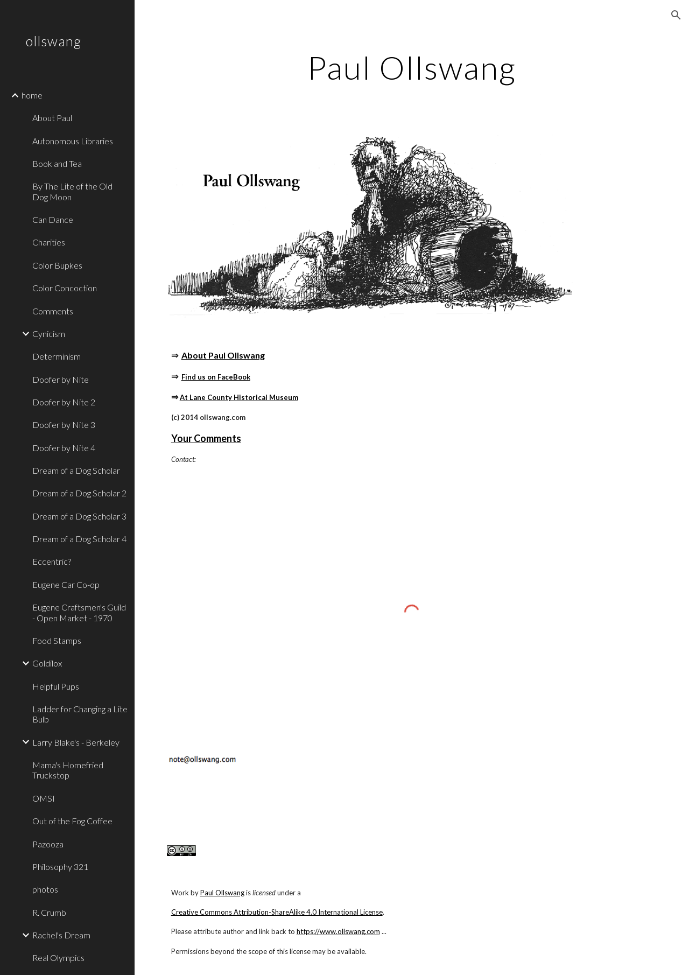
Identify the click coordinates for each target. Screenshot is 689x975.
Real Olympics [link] (58, 957)
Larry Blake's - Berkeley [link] (75, 742)
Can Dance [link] (52, 219)
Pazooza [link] (48, 844)
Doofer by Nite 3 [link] (63, 424)
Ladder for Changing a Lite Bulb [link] (80, 714)
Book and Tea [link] (57, 163)
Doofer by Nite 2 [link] (63, 402)
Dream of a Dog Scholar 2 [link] (79, 493)
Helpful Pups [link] (55, 686)
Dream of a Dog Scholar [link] (76, 470)
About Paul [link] (52, 118)
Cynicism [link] (48, 333)
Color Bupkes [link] (57, 265)
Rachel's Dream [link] (61, 935)
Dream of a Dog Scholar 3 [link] (79, 516)
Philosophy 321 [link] (60, 866)
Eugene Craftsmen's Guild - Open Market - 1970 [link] (79, 612)
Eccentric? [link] (51, 561)
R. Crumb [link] (49, 912)
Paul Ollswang (222, 892)
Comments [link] (52, 311)
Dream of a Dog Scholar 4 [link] (79, 539)
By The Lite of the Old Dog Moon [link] (72, 191)
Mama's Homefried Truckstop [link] (67, 770)
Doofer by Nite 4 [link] (63, 448)
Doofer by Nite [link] (60, 379)
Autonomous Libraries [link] (72, 141)
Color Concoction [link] (64, 288)
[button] (676, 15)
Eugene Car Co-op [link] (66, 584)
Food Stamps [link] (56, 640)
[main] (411, 67)
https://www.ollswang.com (338, 931)
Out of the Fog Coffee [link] (72, 821)
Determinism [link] (56, 356)
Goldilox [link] (47, 663)
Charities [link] (48, 242)
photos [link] (45, 889)
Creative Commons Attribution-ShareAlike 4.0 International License (277, 912)
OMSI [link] (43, 798)
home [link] (32, 95)
